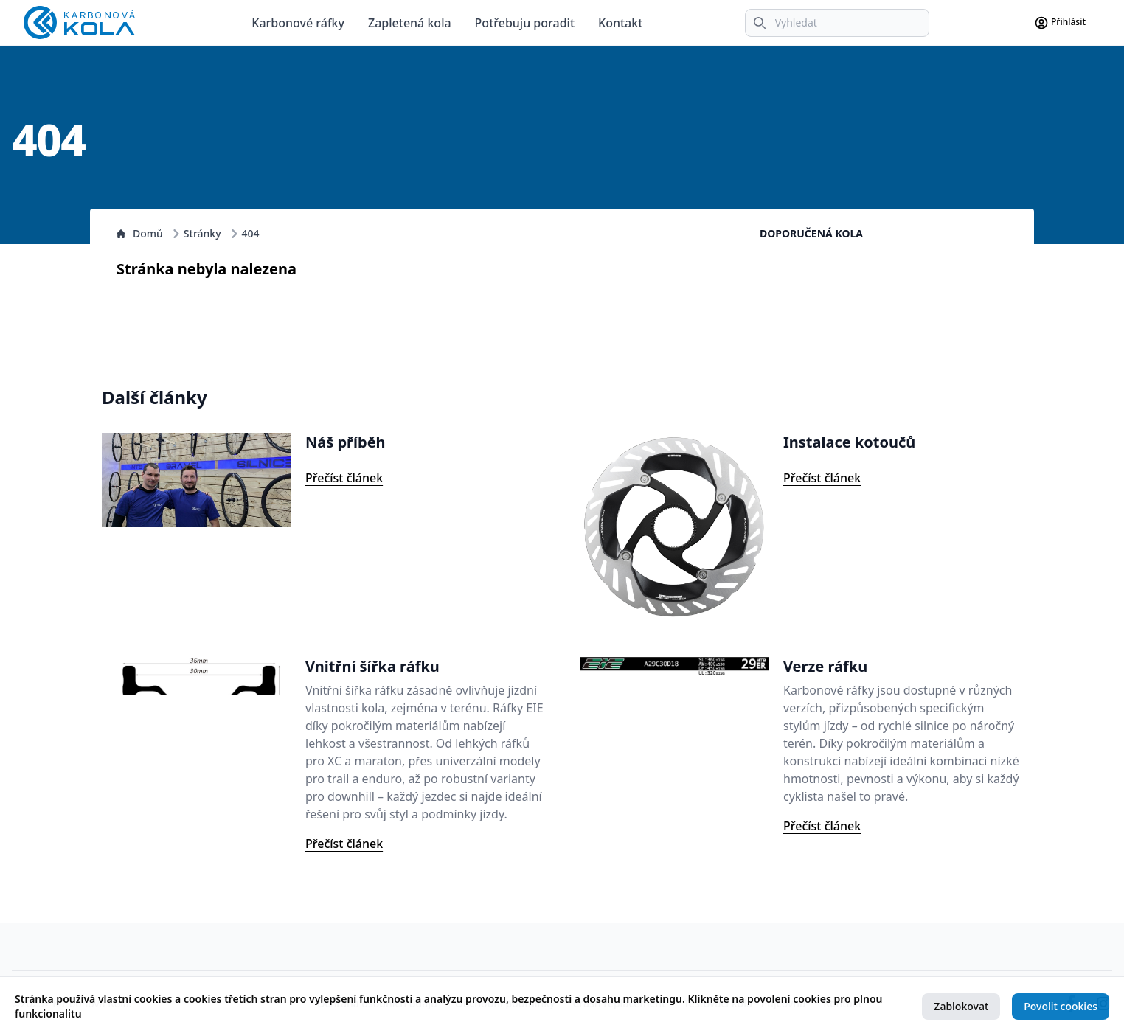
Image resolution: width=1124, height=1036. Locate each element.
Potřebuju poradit (525, 23)
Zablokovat (961, 1006)
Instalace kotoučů (849, 442)
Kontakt (620, 23)
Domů (140, 233)
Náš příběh (345, 442)
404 (251, 233)
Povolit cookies (1060, 1006)
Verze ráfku (825, 666)
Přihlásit (1060, 22)
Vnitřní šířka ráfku (372, 666)
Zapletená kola (409, 23)
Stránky (202, 233)
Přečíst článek (344, 478)
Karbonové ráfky (297, 23)
